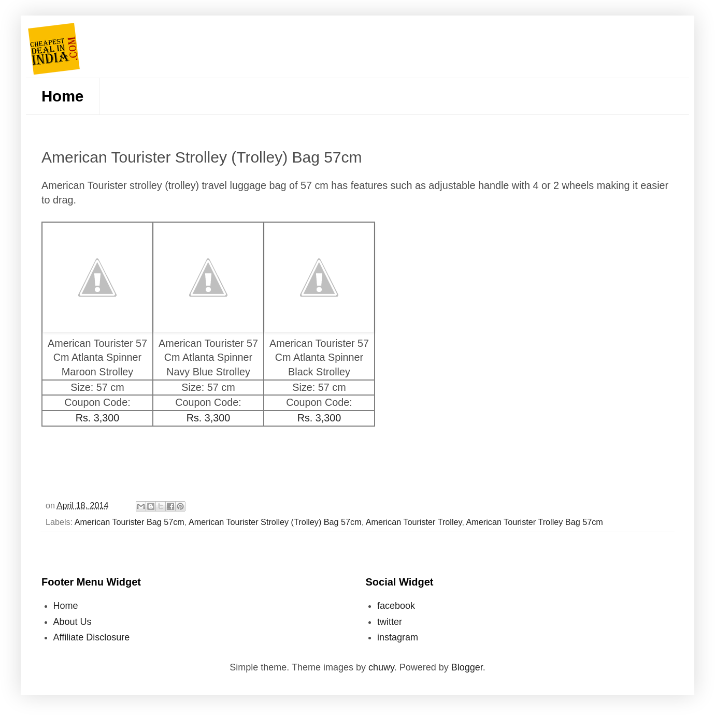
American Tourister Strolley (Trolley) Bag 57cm (275, 522)
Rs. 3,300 (98, 417)
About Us (72, 622)
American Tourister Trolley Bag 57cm (534, 522)
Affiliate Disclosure (91, 637)
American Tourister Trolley (414, 522)
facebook (396, 606)
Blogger (467, 667)
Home (62, 96)
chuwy (381, 667)
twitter (389, 622)
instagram (397, 637)
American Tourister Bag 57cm (129, 522)
